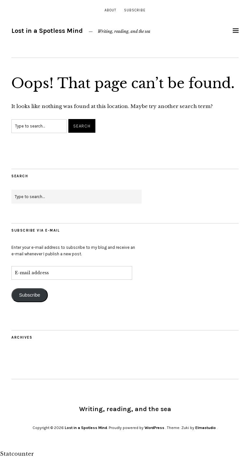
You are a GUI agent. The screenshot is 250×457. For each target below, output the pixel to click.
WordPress (154, 427)
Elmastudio (205, 427)
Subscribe (135, 10)
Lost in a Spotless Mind (47, 30)
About (110, 10)
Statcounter (17, 453)
